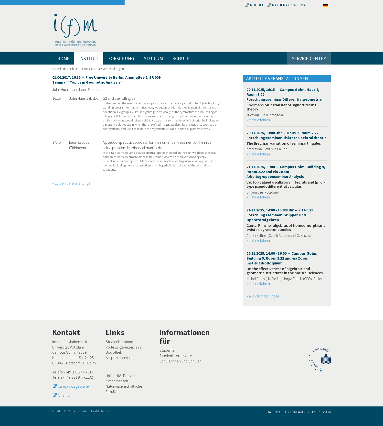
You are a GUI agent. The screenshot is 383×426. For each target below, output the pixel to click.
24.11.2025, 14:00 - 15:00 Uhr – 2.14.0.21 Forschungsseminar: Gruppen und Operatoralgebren (279, 215)
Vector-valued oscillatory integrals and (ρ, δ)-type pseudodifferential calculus (285, 184)
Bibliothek (114, 352)
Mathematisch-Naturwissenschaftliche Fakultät (124, 386)
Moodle (255, 5)
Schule (181, 58)
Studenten (168, 350)
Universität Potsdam (122, 375)
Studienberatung (119, 341)
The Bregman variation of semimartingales (283, 143)
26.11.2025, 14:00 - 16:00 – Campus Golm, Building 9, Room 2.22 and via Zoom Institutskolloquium (282, 258)
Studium (153, 58)
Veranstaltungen (113, 69)
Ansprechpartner (119, 357)
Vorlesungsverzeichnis (123, 347)
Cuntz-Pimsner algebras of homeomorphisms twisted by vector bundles (285, 227)
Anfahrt (63, 395)
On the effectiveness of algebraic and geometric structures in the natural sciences (284, 270)
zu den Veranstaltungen (74, 183)
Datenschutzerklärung (288, 411)
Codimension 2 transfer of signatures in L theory (281, 107)
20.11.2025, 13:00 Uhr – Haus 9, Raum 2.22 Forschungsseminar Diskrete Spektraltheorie (286, 135)
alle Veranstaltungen (264, 296)
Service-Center (309, 58)
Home (63, 58)
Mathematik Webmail (287, 5)
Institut (88, 58)
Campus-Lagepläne (73, 386)
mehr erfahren (259, 120)
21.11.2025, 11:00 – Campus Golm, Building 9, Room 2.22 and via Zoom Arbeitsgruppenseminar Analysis (285, 171)
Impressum (321, 411)
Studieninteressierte (176, 355)
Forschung (121, 58)
